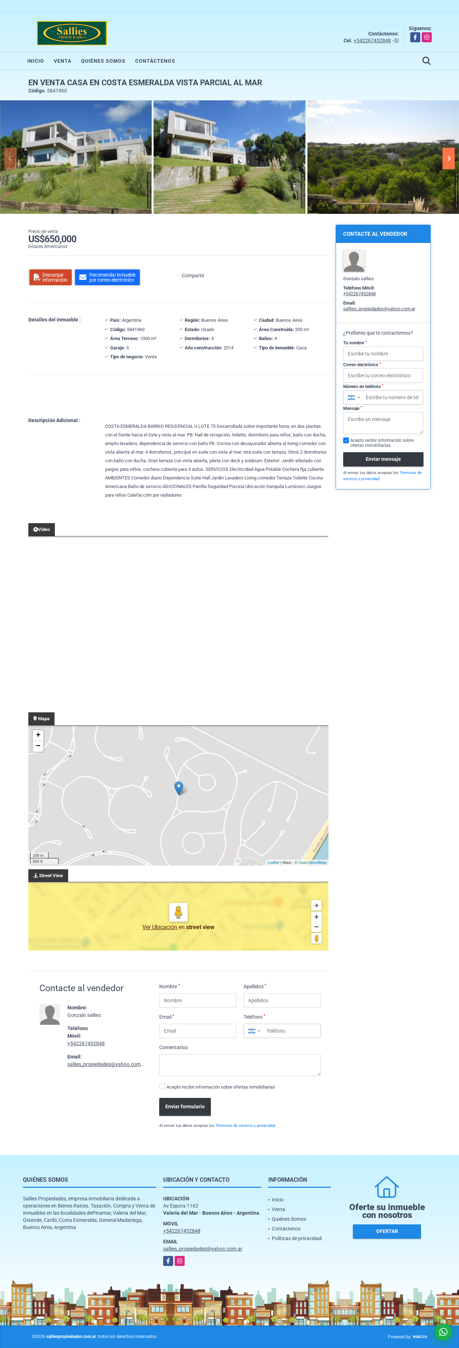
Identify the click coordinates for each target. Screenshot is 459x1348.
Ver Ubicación (160, 927)
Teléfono (254, 1016)
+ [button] (38, 735)
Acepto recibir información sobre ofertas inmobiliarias (220, 1087)
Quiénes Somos (103, 61)
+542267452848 (372, 40)
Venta (62, 61)
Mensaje (352, 408)
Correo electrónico (362, 365)
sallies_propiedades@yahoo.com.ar (107, 1064)
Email (166, 1016)
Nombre (169, 986)
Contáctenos (155, 61)
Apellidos (254, 986)
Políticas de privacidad (297, 1238)
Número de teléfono (363, 386)
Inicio (35, 61)
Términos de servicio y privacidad (245, 1125)
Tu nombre (354, 343)
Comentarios (173, 1047)
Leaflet (273, 862)
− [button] (38, 746)
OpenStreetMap (313, 862)
